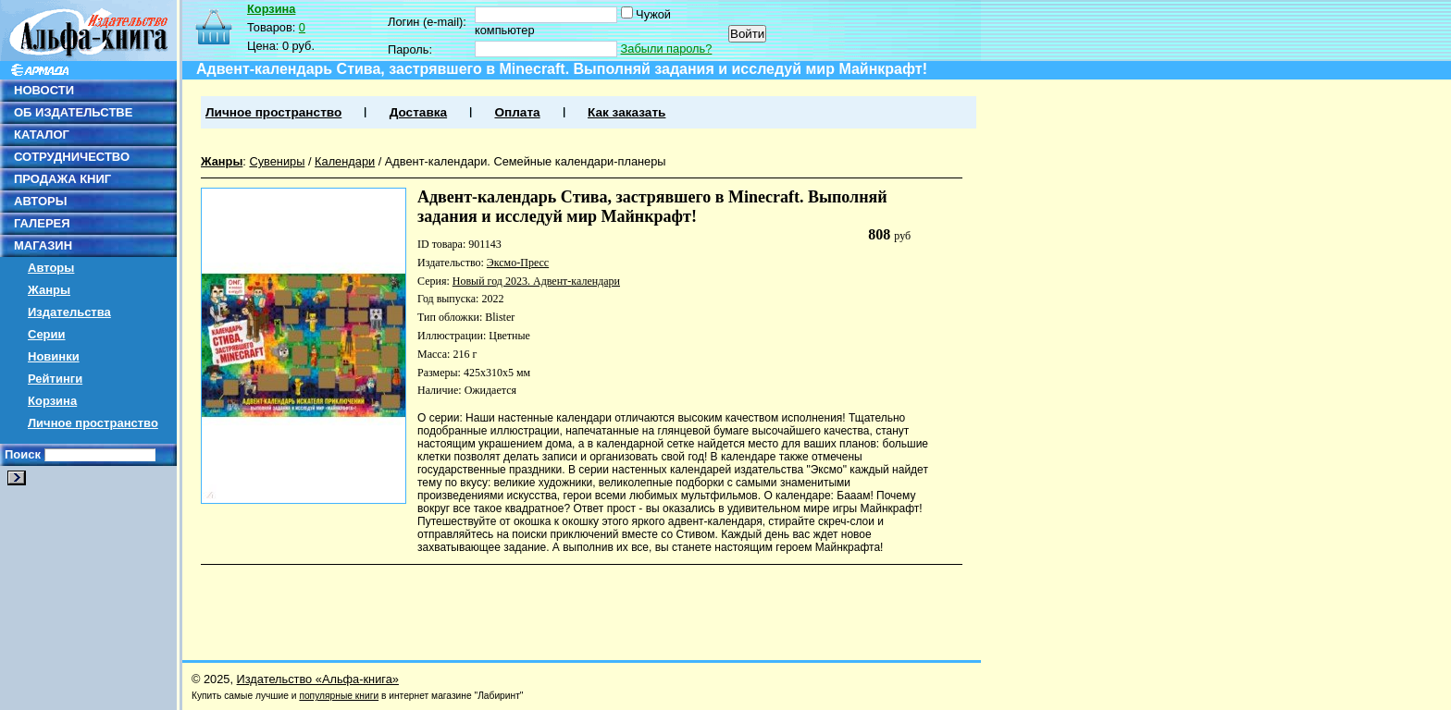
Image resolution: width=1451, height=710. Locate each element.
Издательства (69, 312)
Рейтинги (55, 379)
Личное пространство (93, 423)
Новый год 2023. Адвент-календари (536, 281)
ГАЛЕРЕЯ (42, 223)
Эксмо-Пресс (518, 262)
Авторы (51, 268)
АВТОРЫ (40, 201)
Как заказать (626, 112)
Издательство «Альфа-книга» (318, 679)
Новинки (54, 356)
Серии (47, 334)
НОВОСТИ (44, 90)
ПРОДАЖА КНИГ (62, 179)
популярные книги (338, 696)
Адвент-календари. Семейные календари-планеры (525, 161)
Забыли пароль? (667, 48)
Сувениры (276, 161)
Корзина (52, 401)
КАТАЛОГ (41, 134)
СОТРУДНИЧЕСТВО (72, 157)
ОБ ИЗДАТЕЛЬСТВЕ (73, 112)
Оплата (516, 112)
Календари (345, 161)
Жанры (49, 290)
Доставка (418, 112)
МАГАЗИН (43, 245)
